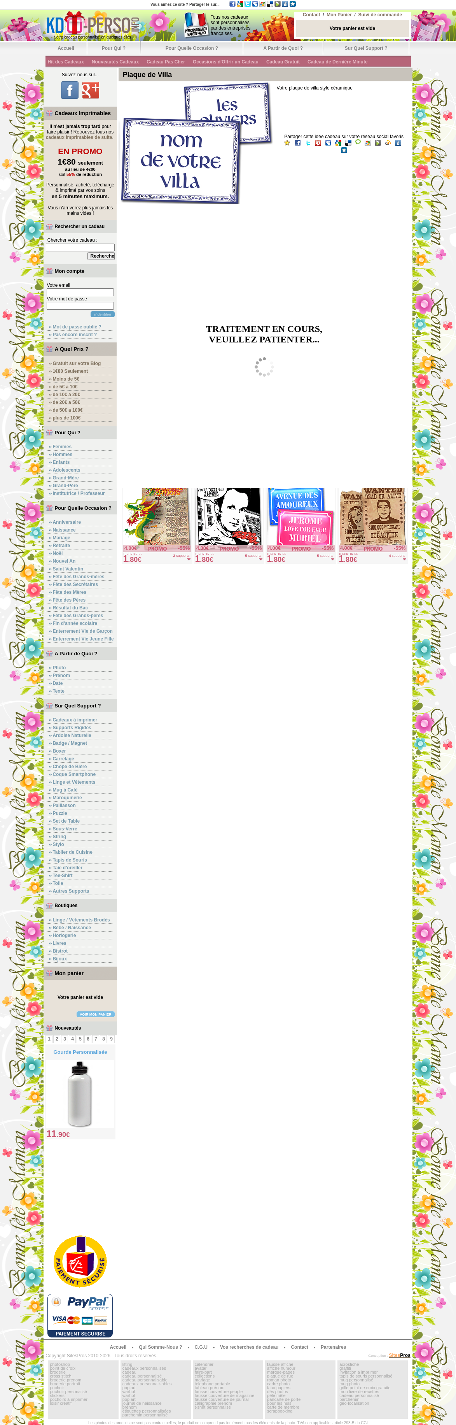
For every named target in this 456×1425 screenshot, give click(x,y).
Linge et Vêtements (73, 782)
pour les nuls (279, 1403)
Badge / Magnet (69, 743)
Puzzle (59, 813)
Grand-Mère (65, 478)
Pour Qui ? (114, 48)
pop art (129, 1387)
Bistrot (60, 951)
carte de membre (283, 1407)
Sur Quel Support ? (366, 48)
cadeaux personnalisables (147, 1383)
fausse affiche (280, 1364)
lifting (127, 1364)
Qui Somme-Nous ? (160, 1347)
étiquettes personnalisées (146, 1411)
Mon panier (69, 973)
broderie (57, 1372)
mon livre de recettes (359, 1391)
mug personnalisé (356, 1380)
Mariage (61, 538)
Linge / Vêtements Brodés (81, 920)
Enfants (61, 462)
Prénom (61, 675)
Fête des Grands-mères (78, 576)
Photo (59, 667)
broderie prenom (65, 1380)
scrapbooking (279, 1411)
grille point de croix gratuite (364, 1387)
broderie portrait (65, 1383)
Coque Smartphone (74, 774)
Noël (57, 553)
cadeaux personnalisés (144, 1368)
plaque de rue (280, 1376)
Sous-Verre (64, 829)
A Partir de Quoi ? (283, 48)
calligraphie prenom (213, 1403)
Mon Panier (339, 15)
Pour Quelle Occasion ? (192, 48)
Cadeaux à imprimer (74, 720)
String (59, 836)
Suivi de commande (380, 15)
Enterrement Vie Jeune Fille (83, 639)
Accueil (66, 48)
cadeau (129, 1372)
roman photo (279, 1380)
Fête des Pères (69, 600)
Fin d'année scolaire (74, 623)
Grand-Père (65, 485)
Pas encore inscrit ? (74, 334)
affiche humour (281, 1368)
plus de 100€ (66, 418)
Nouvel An (63, 561)
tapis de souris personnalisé (365, 1376)
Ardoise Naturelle (71, 735)
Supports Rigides (71, 727)
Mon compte (69, 271)
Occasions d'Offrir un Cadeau (226, 62)
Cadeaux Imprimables (82, 113)
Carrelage (63, 759)
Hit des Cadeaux (66, 62)
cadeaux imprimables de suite (79, 137)
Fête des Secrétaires (75, 584)
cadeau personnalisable (145, 1380)
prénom (129, 1407)
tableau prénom (209, 1387)
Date (57, 683)
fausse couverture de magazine (224, 1395)
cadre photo (278, 1383)
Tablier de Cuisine (72, 852)
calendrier (204, 1364)
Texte (58, 691)
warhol (128, 1391)
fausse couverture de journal (222, 1399)
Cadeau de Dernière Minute (337, 62)
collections (205, 1376)
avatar (201, 1368)
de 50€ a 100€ (67, 410)
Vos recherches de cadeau (249, 1347)
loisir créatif (61, 1403)
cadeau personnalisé (142, 1376)
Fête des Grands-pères (77, 615)
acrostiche (349, 1364)
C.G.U (201, 1347)
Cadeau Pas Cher (166, 62)
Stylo (58, 844)
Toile (57, 883)
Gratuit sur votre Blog (76, 363)
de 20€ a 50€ (66, 402)
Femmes (62, 446)
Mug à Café (64, 790)
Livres (59, 943)
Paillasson (63, 805)
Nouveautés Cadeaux (115, 62)
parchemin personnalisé (145, 1415)
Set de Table (66, 821)
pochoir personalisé (68, 1391)
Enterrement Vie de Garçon (82, 631)
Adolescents (66, 470)
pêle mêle (276, 1395)
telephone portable (212, 1383)
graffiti (345, 1368)
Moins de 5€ (65, 379)
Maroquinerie (67, 797)
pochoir (57, 1387)
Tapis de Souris (69, 860)
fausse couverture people (219, 1391)
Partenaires (333, 1347)
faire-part (203, 1372)
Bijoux (59, 959)
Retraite (61, 545)
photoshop (60, 1364)
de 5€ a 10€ (64, 387)
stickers (57, 1395)
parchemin (349, 1399)
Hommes (62, 454)
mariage (202, 1380)
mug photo (349, 1383)
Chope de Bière (69, 766)
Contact (311, 15)
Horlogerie (64, 935)
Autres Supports (70, 891)
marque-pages (281, 1372)
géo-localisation (354, 1403)
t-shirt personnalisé (213, 1407)
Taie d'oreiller (67, 867)
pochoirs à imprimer (68, 1399)
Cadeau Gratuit (283, 62)
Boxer (59, 751)
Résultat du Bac (70, 608)
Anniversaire (66, 522)
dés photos (277, 1391)
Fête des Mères (69, 592)
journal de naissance (142, 1403)
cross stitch (60, 1376)
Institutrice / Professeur (78, 493)
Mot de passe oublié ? (76, 327)
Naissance (63, 530)
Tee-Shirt (62, 875)
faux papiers (278, 1387)
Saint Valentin (67, 569)
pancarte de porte (284, 1399)
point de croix (62, 1368)
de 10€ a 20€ (66, 394)
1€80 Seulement (70, 371)
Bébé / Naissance (71, 927)
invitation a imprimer (358, 1372)
